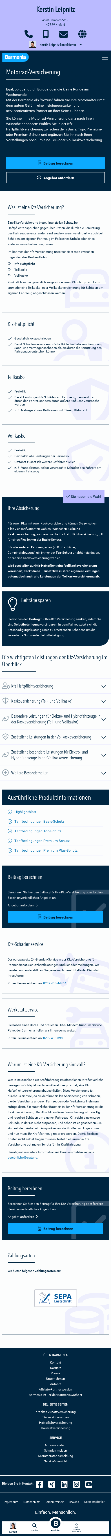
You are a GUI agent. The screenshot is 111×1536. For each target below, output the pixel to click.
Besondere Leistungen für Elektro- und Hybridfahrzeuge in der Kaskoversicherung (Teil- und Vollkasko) (59, 719)
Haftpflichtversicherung (55, 1422)
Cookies (74, 1502)
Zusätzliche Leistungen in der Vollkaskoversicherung (59, 737)
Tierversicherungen (55, 1417)
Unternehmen (55, 1378)
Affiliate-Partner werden (55, 1389)
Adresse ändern (56, 1445)
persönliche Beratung (22, 1157)
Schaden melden (55, 1450)
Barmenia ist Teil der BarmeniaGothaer (55, 1395)
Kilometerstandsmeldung (55, 1456)
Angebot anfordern (23, 905)
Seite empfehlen (94, 1501)
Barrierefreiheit (54, 1502)
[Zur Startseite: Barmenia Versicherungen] (15, 58)
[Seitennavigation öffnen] (104, 57)
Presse (55, 1373)
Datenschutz (31, 1502)
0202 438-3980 (53, 1038)
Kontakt (55, 1362)
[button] (55, 45)
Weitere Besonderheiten (59, 773)
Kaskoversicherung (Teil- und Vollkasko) (59, 701)
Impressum (11, 1502)
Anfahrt (55, 1384)
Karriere (55, 1368)
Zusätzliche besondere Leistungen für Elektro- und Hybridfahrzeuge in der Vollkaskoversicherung (59, 754)
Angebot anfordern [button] (55, 177)
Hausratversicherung (55, 1428)
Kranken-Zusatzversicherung (56, 1412)
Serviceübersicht (55, 1461)
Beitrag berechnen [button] (55, 163)
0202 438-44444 (54, 983)
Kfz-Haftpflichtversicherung (59, 686)
